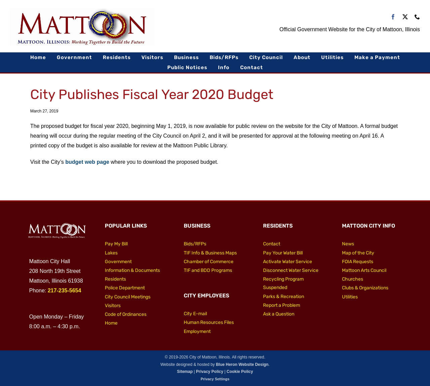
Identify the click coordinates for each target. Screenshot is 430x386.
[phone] (417, 16)
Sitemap (185, 371)
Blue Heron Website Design (242, 364)
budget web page (87, 162)
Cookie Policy (239, 371)
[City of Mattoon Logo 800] (82, 11)
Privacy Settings (215, 379)
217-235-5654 (64, 290)
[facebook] (393, 16)
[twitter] (405, 16)
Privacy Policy (209, 371)
